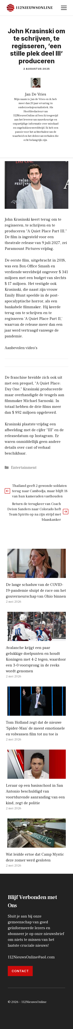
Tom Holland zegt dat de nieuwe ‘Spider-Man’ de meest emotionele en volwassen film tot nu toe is (35, 728)
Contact (20, 971)
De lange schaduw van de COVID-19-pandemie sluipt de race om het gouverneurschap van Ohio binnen (36, 590)
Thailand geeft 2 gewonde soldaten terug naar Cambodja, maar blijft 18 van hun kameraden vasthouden (40, 491)
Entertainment (24, 467)
